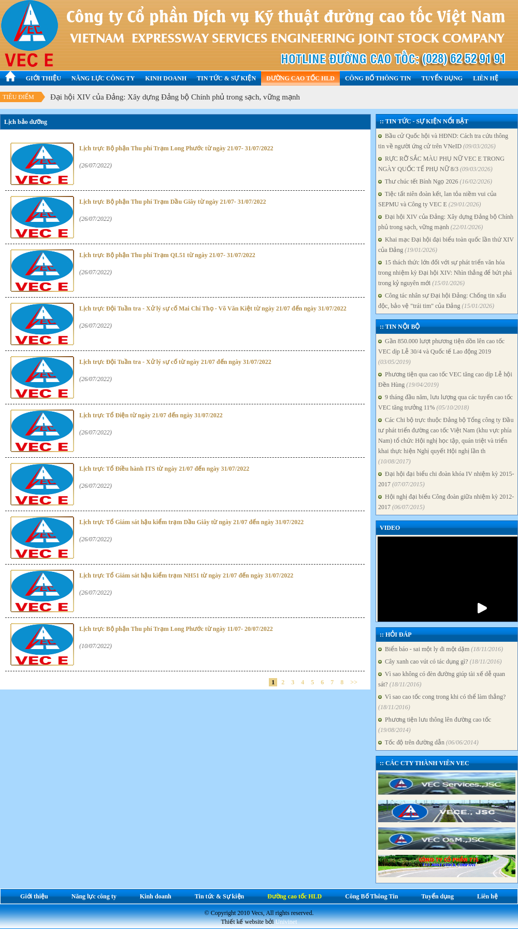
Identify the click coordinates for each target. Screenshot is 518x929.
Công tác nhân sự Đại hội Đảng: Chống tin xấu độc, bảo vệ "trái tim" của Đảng (442, 300)
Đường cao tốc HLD (300, 78)
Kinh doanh (165, 78)
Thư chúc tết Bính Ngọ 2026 (435, 181)
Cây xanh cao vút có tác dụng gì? (439, 661)
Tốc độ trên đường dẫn (428, 742)
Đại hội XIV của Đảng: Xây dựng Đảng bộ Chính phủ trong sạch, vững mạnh (175, 97)
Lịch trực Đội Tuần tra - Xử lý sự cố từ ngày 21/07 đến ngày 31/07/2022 (175, 361)
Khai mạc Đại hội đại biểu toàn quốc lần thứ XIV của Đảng (446, 245)
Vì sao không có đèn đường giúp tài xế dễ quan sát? (441, 679)
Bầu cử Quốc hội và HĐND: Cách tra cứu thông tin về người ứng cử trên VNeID (443, 141)
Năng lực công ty (103, 78)
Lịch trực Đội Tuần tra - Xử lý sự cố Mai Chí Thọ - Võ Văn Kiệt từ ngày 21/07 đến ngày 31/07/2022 (213, 308)
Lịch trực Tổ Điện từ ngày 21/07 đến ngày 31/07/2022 (151, 415)
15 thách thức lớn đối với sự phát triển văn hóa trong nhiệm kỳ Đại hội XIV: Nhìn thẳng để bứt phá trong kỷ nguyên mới (445, 273)
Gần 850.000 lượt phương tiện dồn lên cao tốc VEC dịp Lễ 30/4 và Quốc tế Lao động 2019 (441, 351)
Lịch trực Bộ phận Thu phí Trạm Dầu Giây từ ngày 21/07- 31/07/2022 (172, 201)
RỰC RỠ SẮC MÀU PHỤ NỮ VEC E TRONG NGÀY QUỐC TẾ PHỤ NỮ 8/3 (441, 164)
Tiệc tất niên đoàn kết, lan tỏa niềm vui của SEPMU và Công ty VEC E (437, 199)
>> (353, 682)
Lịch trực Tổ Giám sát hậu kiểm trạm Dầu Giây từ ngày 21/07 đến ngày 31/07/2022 (191, 522)
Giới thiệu (43, 78)
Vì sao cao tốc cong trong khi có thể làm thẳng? (442, 702)
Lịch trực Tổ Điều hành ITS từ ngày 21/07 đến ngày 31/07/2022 (164, 468)
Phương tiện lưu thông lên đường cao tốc (434, 725)
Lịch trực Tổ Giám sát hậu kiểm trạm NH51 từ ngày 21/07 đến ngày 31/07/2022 (186, 575)
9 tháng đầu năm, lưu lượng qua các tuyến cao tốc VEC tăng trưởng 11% (445, 402)
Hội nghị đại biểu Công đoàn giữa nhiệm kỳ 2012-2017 (446, 502)
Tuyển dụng (442, 78)
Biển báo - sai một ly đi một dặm (440, 649)
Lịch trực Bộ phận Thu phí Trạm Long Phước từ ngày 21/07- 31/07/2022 (176, 148)
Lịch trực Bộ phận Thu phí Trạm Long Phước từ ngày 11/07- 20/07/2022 (176, 628)
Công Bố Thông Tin (378, 78)
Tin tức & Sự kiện (226, 78)
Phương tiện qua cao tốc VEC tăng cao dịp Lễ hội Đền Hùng (445, 379)
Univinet (286, 921)
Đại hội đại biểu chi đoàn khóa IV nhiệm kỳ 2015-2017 (446, 479)
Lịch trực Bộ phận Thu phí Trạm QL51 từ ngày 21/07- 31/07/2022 (167, 255)
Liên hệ (485, 78)
